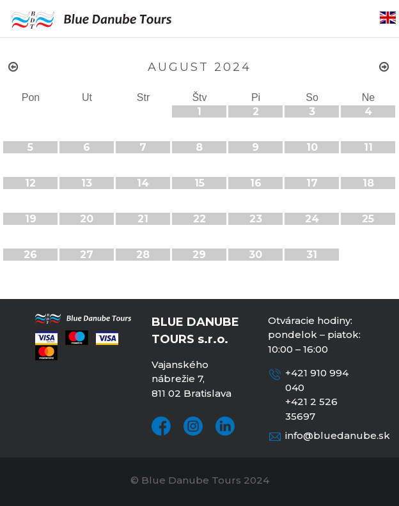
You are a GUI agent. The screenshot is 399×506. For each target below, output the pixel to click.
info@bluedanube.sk (337, 435)
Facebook (161, 426)
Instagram (193, 426)
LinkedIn (225, 426)
